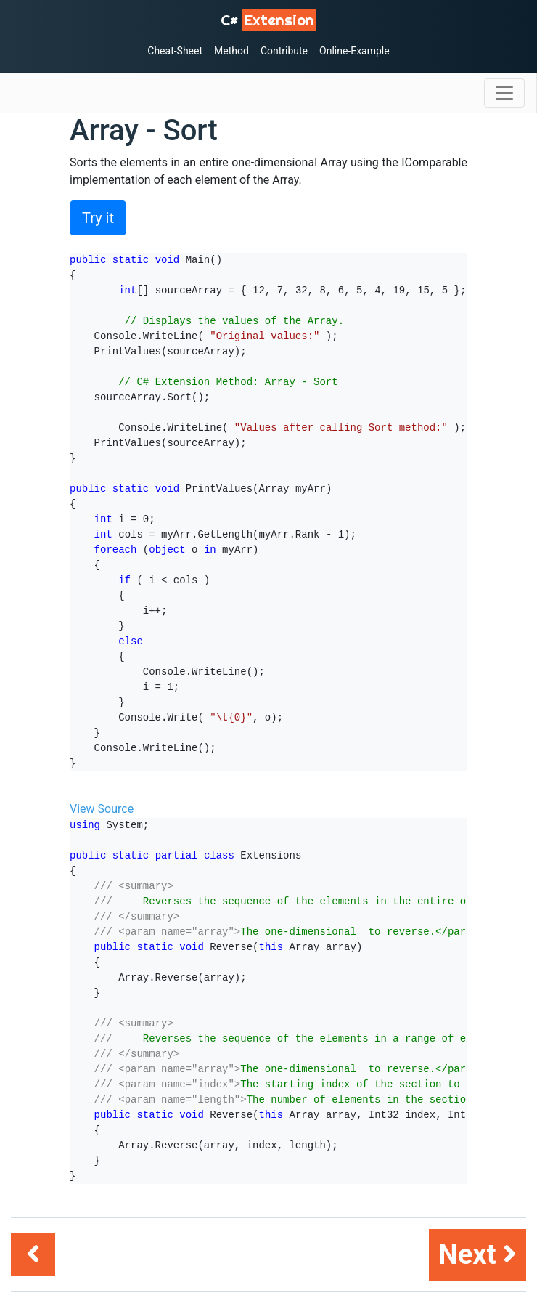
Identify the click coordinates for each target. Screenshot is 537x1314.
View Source (102, 809)
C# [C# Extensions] (268, 20)
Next (477, 1254)
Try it (98, 218)
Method (231, 51)
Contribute (284, 51)
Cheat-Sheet (174, 51)
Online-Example (354, 51)
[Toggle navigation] (504, 93)
